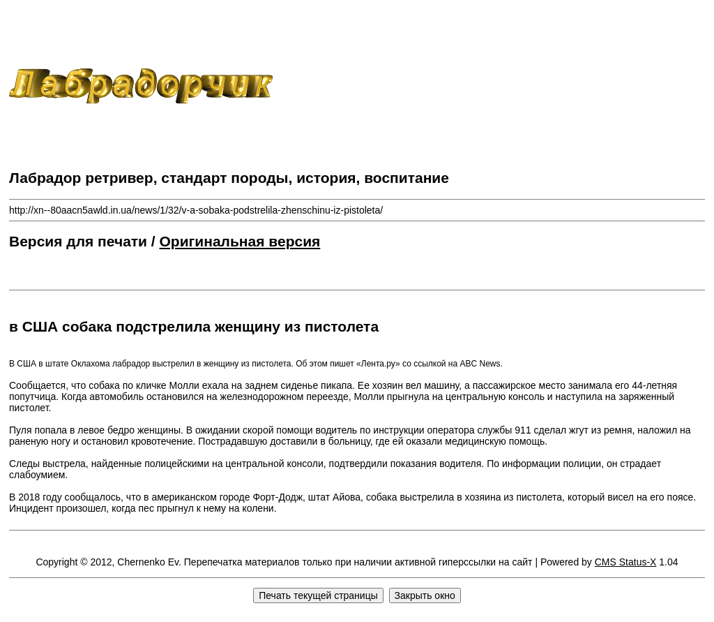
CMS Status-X (626, 562)
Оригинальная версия (240, 241)
